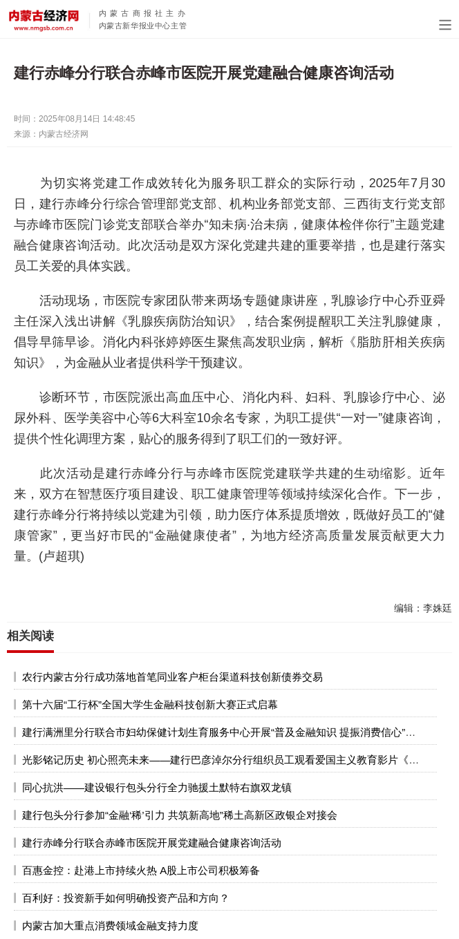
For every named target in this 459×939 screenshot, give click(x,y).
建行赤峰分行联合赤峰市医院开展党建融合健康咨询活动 (151, 842)
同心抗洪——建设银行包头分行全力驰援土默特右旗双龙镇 (157, 787)
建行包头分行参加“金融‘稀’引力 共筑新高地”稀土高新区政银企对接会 (179, 815)
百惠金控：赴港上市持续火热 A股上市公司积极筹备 (141, 870)
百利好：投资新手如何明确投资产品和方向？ (126, 898)
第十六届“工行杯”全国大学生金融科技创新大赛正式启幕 (150, 704)
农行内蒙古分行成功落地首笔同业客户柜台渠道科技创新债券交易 (172, 677)
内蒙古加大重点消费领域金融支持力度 (110, 925)
